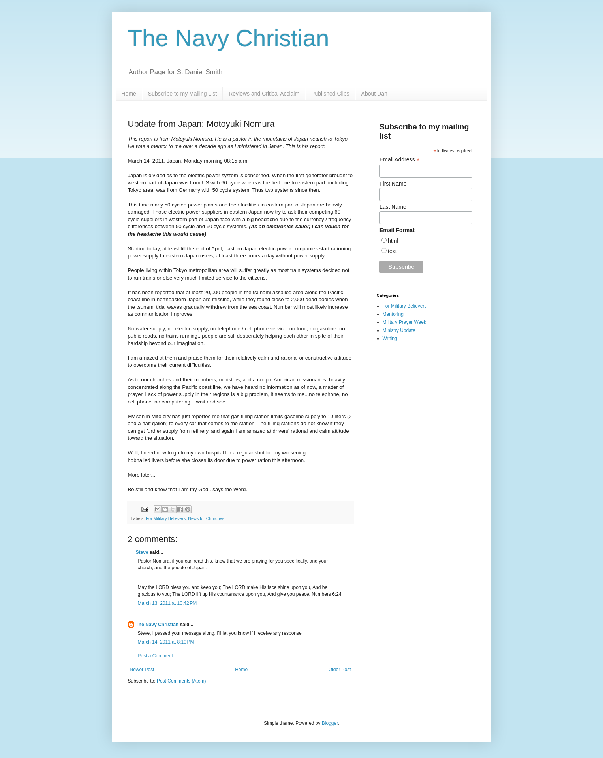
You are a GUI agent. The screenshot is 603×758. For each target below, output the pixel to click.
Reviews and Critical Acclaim (264, 93)
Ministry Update (399, 330)
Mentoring (393, 314)
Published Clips (330, 93)
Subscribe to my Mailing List (182, 93)
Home (129, 93)
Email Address (399, 159)
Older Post (340, 669)
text (392, 251)
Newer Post (142, 669)
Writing (390, 338)
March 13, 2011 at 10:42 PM (167, 603)
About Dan (374, 93)
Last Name (392, 207)
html (393, 241)
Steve (142, 552)
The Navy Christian (228, 38)
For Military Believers (166, 518)
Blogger (330, 723)
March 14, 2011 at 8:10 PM (166, 642)
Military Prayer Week (404, 322)
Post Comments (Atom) (181, 681)
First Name (392, 183)
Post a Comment (155, 656)
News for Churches (206, 518)
